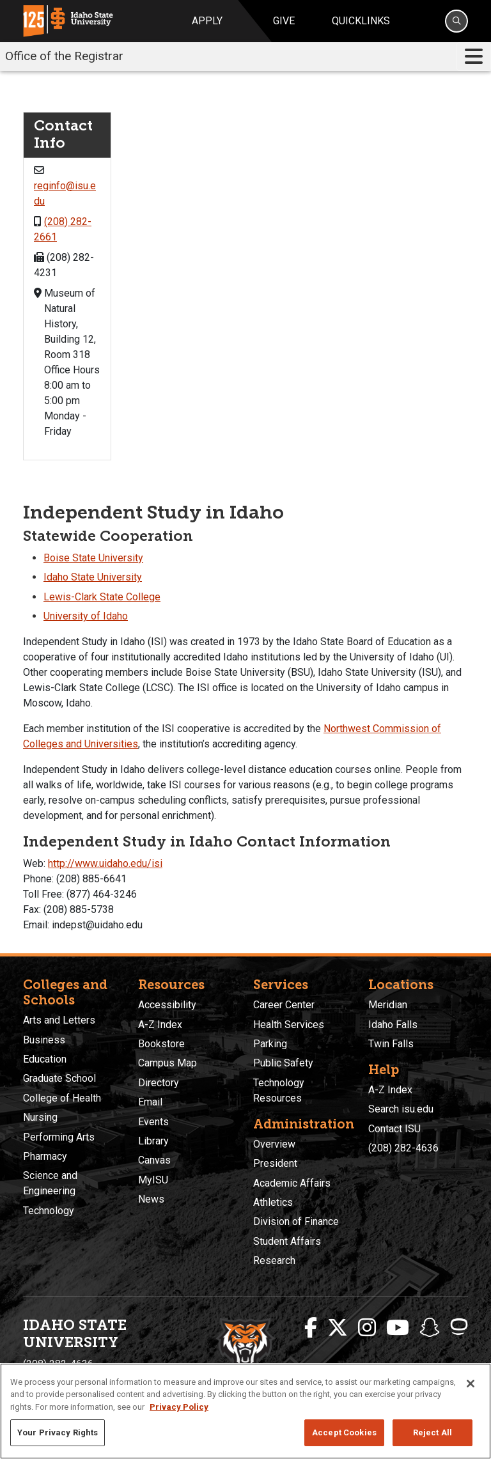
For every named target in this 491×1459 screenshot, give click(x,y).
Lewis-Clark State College (101, 597)
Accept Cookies (344, 1432)
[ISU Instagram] (367, 1328)
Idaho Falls (392, 1024)
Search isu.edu (400, 1109)
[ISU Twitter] (337, 1328)
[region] (245, 1411)
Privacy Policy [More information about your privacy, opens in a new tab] (179, 1407)
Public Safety (283, 1063)
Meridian (387, 1005)
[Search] (456, 21)
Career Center (284, 1005)
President (275, 1163)
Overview (274, 1144)
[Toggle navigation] (473, 56)
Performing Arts (59, 1137)
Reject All (432, 1432)
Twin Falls (391, 1044)
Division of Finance (296, 1221)
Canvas (154, 1160)
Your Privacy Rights (57, 1432)
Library (153, 1141)
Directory (158, 1083)
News (151, 1199)
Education (44, 1059)
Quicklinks (361, 21)
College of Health (62, 1098)
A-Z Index (160, 1024)
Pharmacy (45, 1156)
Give (284, 21)
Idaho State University (92, 577)
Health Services (288, 1024)
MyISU (153, 1180)
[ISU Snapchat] (429, 1328)
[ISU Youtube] (397, 1328)
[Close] (470, 1383)
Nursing (40, 1117)
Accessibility (167, 1005)
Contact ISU (394, 1129)
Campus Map (167, 1063)
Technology (48, 1211)
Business (44, 1040)
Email (150, 1102)
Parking (270, 1044)
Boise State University (93, 558)
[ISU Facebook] (310, 1328)
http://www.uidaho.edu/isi (105, 863)
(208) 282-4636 (403, 1148)
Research (274, 1260)
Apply (207, 21)
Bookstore (161, 1044)
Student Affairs (287, 1241)
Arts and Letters (59, 1020)
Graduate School (59, 1078)
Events (153, 1122)
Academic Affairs (292, 1183)
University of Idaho (85, 616)
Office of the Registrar (64, 56)
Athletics (273, 1202)
